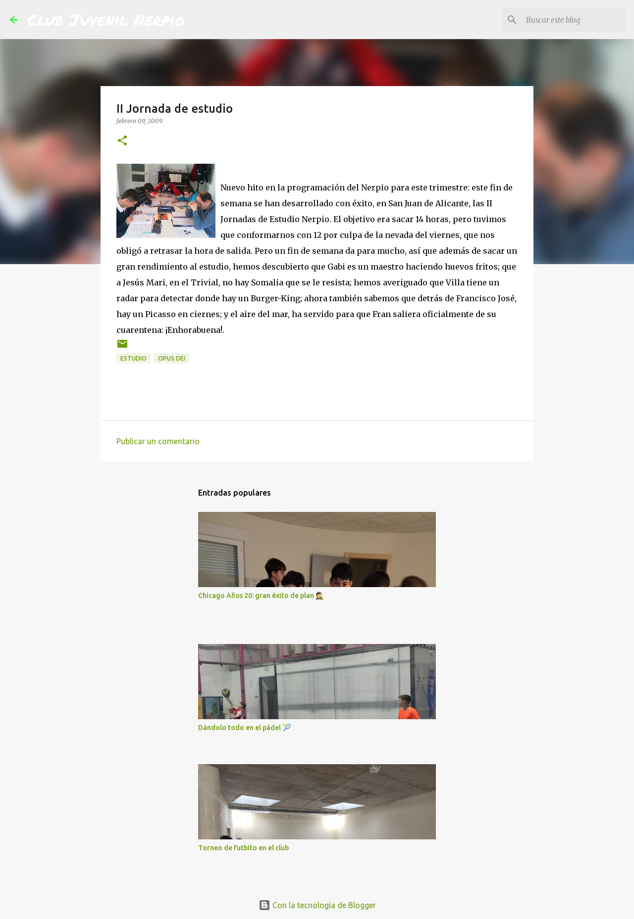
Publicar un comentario (158, 441)
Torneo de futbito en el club (243, 848)
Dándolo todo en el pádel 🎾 (244, 728)
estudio (133, 358)
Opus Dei (171, 358)
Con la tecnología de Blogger (317, 905)
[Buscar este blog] (574, 20)
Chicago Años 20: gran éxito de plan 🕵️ (261, 595)
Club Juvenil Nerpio (106, 19)
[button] (122, 141)
